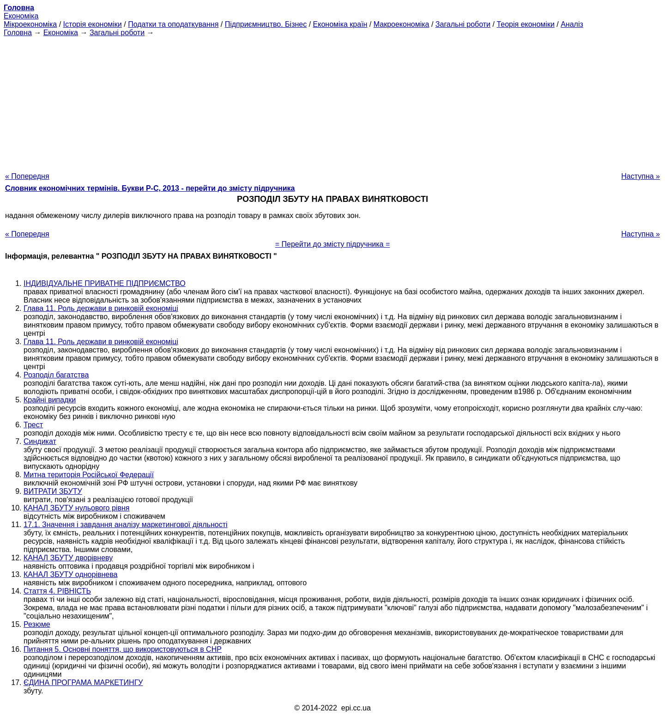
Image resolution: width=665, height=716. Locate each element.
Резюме (37, 624)
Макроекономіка (401, 24)
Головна (18, 32)
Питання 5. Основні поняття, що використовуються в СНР (123, 649)
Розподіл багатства (56, 375)
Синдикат (40, 441)
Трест (33, 425)
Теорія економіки (525, 24)
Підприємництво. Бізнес (266, 24)
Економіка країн (340, 24)
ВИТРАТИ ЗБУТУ (53, 491)
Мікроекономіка (30, 24)
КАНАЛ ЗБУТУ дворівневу (68, 558)
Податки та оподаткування (173, 24)
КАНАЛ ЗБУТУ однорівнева (70, 574)
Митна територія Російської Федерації (89, 475)
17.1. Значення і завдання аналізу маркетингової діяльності (126, 524)
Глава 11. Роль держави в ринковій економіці (101, 308)
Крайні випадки (50, 400)
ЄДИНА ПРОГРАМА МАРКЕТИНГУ (83, 682)
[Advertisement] (332, 101)
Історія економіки (92, 24)
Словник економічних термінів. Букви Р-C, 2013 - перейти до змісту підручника (150, 188)
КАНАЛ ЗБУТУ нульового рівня (76, 508)
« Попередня (27, 176)
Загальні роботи (462, 24)
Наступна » (640, 176)
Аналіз (572, 24)
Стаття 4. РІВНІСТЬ (57, 591)
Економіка (21, 16)
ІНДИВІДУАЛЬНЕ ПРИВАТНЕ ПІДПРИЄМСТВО (105, 283)
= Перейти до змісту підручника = (332, 244)
